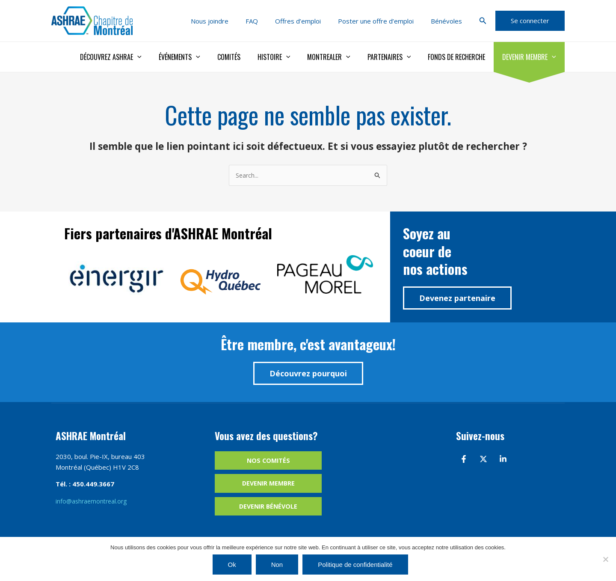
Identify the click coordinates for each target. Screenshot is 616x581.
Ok (232, 564)
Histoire (289, 57)
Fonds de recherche (461, 57)
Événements (201, 57)
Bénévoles (448, 21)
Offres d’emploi (309, 21)
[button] (483, 21)
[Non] (605, 559)
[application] (163, 57)
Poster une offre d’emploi (382, 21)
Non (277, 564)
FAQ (267, 21)
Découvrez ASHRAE (136, 57)
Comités (247, 57)
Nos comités (268, 461)
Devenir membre (531, 57)
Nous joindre (229, 21)
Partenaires (398, 57)
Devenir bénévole (268, 508)
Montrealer (340, 57)
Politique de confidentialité (355, 564)
